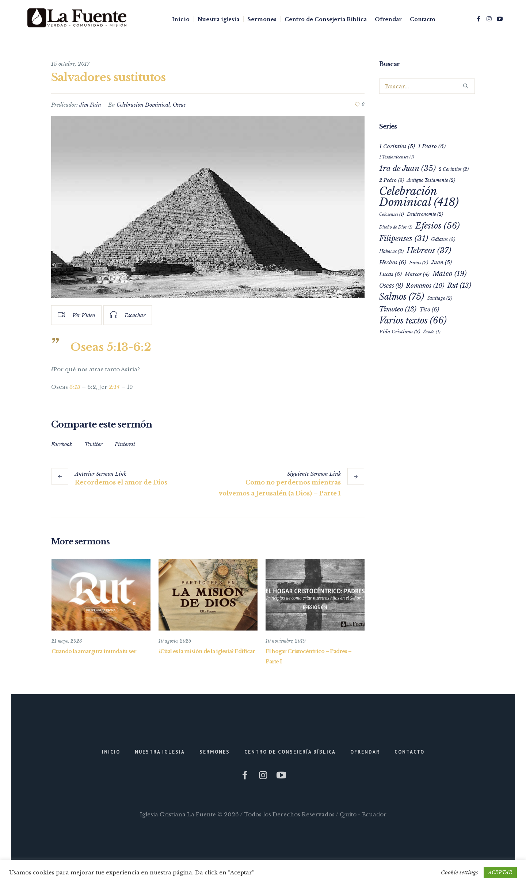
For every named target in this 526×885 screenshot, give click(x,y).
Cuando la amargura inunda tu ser (94, 651)
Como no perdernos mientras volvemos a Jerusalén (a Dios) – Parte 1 (280, 488)
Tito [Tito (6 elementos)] (429, 309)
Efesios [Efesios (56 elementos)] (437, 226)
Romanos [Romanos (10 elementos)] (425, 285)
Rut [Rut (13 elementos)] (459, 285)
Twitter (93, 444)
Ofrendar (365, 752)
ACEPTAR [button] (500, 872)
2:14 (114, 386)
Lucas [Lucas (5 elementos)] (390, 274)
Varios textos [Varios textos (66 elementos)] (413, 320)
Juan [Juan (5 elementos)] (441, 262)
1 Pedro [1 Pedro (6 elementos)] (432, 146)
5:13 (74, 386)
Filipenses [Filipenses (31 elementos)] (403, 238)
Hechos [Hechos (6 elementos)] (392, 262)
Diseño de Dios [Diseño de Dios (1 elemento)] (395, 227)
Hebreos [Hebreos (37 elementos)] (429, 250)
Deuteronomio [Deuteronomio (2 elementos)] (425, 214)
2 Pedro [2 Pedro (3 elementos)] (391, 180)
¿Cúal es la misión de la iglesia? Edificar (207, 651)
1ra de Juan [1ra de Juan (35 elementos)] (407, 168)
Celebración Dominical (143, 104)
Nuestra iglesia (160, 752)
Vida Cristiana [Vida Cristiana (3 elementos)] (399, 332)
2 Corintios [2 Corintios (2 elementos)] (454, 169)
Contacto (409, 752)
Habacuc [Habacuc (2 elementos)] (391, 251)
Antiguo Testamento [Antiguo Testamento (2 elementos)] (431, 180)
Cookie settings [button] (459, 872)
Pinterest (125, 444)
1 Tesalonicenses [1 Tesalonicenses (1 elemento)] (396, 157)
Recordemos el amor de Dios (121, 482)
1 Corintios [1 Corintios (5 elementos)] (397, 146)
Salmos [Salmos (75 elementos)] (401, 296)
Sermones (214, 752)
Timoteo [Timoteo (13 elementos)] (397, 309)
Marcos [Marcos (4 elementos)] (417, 274)
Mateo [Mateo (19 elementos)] (449, 273)
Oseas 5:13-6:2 (110, 347)
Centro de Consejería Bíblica (290, 752)
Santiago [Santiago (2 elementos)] (439, 298)
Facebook (61, 444)
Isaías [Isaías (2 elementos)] (418, 262)
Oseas (179, 104)
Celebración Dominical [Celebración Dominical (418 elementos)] (419, 197)
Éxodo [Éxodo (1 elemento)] (432, 332)
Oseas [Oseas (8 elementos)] (391, 285)
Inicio (111, 752)
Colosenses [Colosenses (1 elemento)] (391, 214)
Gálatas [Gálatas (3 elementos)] (443, 239)
